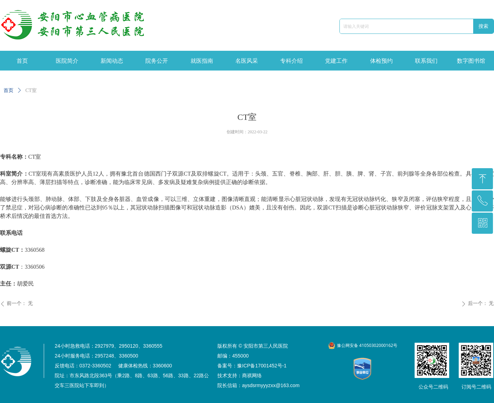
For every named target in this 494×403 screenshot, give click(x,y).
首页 (8, 90)
